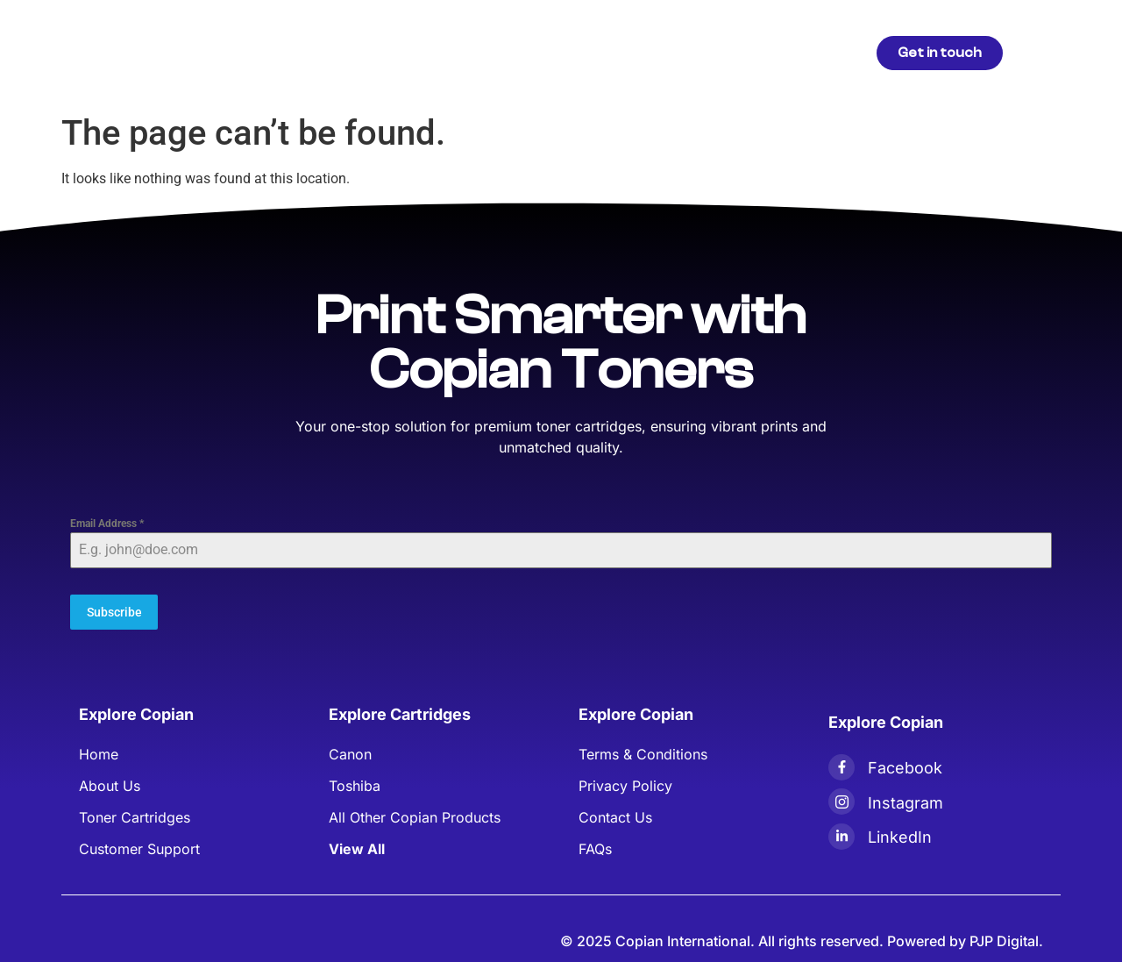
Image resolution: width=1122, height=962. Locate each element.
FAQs (697, 52)
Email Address (107, 523)
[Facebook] (841, 765)
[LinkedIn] (841, 834)
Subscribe (114, 612)
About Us (564, 52)
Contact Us (777, 52)
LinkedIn (900, 835)
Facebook (905, 765)
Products (403, 52)
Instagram (905, 800)
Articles (483, 52)
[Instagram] (841, 799)
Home (329, 52)
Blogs (637, 52)
